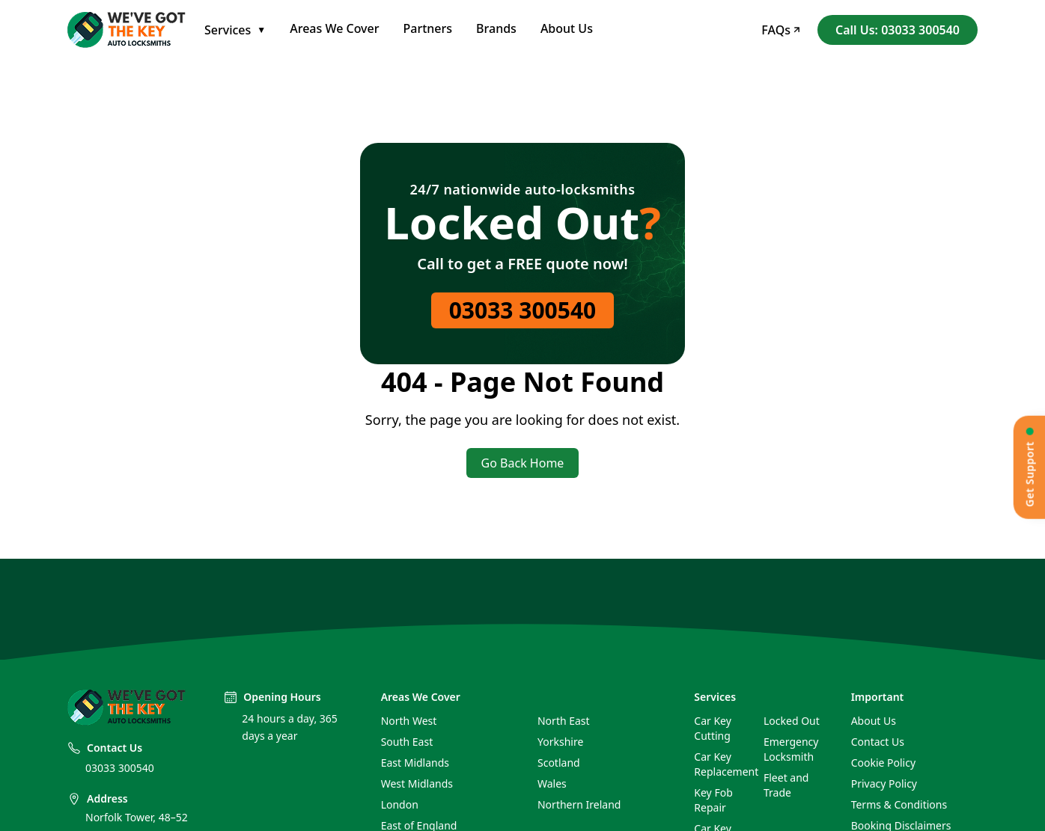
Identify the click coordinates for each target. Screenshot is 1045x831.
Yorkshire (560, 742)
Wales (552, 783)
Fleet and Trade (786, 785)
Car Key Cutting (712, 728)
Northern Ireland (579, 804)
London (399, 804)
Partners (428, 28)
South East (407, 742)
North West (409, 721)
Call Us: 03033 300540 (897, 30)
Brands (496, 28)
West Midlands (417, 783)
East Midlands (415, 762)
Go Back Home (522, 463)
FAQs (780, 30)
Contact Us (877, 742)
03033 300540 (523, 310)
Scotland (558, 762)
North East (563, 721)
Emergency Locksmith (791, 749)
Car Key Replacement (723, 764)
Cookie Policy (883, 762)
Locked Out (792, 721)
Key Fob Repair (713, 800)
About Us (566, 28)
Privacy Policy (884, 783)
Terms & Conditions (899, 804)
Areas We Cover (334, 28)
